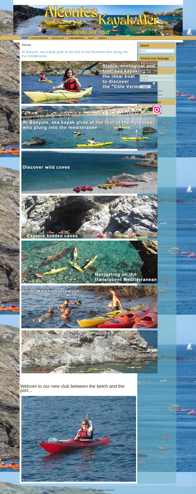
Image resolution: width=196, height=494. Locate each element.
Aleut (91, 38)
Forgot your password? (152, 95)
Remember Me (146, 83)
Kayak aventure (39, 38)
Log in (145, 87)
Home (25, 38)
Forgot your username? (153, 91)
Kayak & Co (58, 38)
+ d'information (76, 38)
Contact (102, 38)
